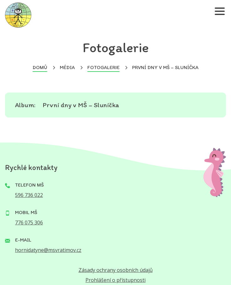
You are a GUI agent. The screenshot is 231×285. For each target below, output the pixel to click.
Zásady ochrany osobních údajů (116, 270)
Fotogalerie (103, 67)
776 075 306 (29, 222)
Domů (40, 67)
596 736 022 (29, 195)
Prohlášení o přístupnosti (115, 280)
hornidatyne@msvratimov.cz (48, 250)
